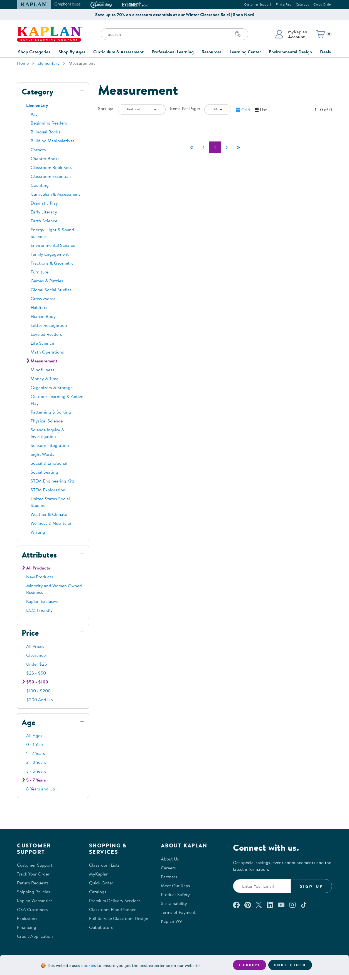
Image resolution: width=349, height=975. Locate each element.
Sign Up (311, 886)
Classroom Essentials (51, 176)
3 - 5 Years (36, 771)
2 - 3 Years (36, 762)
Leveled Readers (46, 334)
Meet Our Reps (175, 885)
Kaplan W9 (171, 921)
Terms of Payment (178, 912)
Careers (168, 868)
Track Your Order (33, 874)
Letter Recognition (49, 325)
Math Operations (47, 352)
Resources (211, 52)
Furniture (39, 272)
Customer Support (257, 4)
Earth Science (44, 221)
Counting (40, 185)
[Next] (227, 147)
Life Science (42, 343)
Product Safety (175, 894)
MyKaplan (99, 874)
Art (34, 114)
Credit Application (35, 936)
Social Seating (44, 472)
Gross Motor (43, 298)
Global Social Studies (51, 290)
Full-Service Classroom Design (118, 918)
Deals (325, 52)
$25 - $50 (36, 673)
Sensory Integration (50, 445)
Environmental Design (290, 52)
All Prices (35, 646)
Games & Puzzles (47, 281)
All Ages (34, 735)
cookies (88, 965)
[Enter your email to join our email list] (262, 886)
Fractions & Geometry (52, 263)
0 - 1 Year (34, 744)
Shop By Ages (71, 52)
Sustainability (174, 903)
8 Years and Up (40, 789)
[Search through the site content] (174, 34)
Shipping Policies (33, 892)
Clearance (36, 655)
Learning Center (245, 52)
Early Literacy (44, 212)
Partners (169, 877)
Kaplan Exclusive (42, 601)
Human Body (43, 316)
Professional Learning (173, 52)
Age (28, 722)
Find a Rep (283, 4)
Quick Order (322, 4)
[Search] (238, 34)
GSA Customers (32, 909)
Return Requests (33, 883)
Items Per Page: (185, 108)
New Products (39, 577)
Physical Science (47, 421)
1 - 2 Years (35, 753)
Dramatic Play (44, 203)
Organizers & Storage (52, 387)
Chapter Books (45, 158)
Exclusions (27, 918)
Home (23, 63)
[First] (192, 147)
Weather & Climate (49, 514)
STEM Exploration (48, 490)
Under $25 (36, 664)
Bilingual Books (45, 132)
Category (37, 91)
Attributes (39, 554)
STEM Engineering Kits (53, 481)
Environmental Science (53, 245)
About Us (170, 859)
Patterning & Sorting (51, 412)
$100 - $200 (38, 691)
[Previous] (203, 147)
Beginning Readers (49, 123)
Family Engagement (50, 254)
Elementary (49, 63)
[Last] (238, 147)
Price (30, 632)
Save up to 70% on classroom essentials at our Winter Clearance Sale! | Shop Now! (174, 14)
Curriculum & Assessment (118, 52)
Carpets (38, 149)
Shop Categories (34, 52)
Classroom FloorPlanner (112, 909)
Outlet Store (101, 927)
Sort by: (105, 108)
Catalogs (302, 4)
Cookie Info (290, 964)
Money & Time (44, 378)
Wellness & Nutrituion (52, 523)
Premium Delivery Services (115, 900)
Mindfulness (42, 370)
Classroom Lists (104, 865)
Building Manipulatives (53, 141)
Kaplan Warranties (35, 900)
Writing (38, 532)
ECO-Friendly (39, 610)
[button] (291, 34)
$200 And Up (39, 700)
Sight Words (42, 454)
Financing (26, 927)
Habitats (39, 307)
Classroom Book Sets (51, 167)
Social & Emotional (49, 463)
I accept (249, 964)
